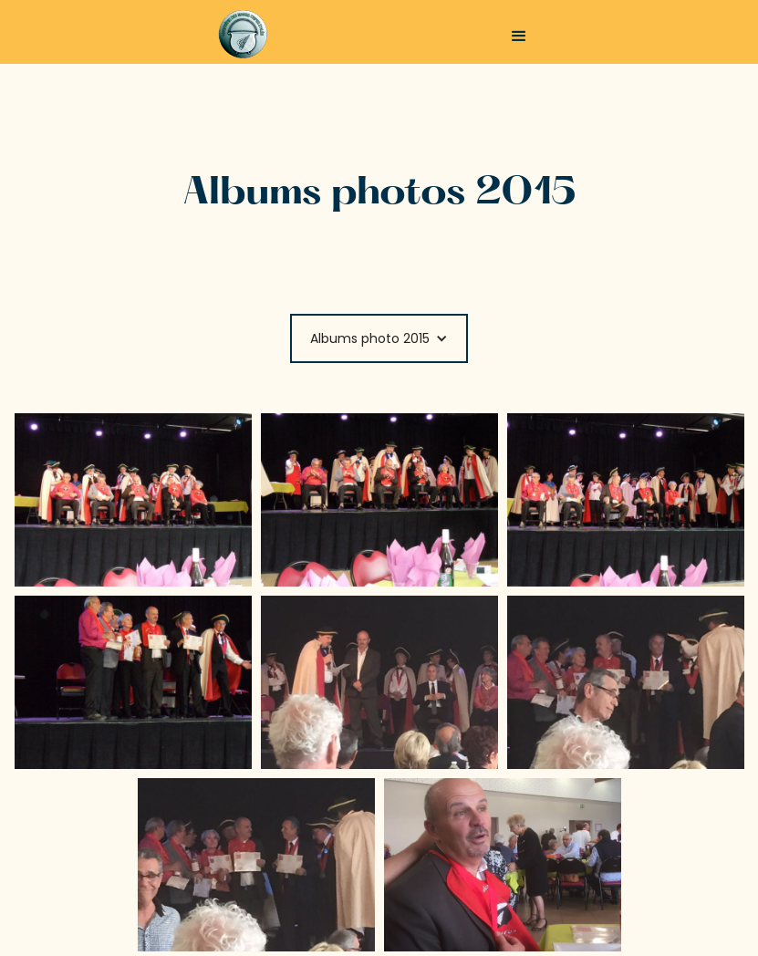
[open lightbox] (133, 500)
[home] (270, 34)
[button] (519, 36)
